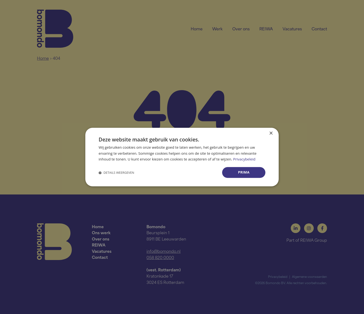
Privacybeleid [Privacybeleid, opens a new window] (244, 159)
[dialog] (182, 157)
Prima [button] (244, 172)
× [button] (271, 133)
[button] (116, 172)
